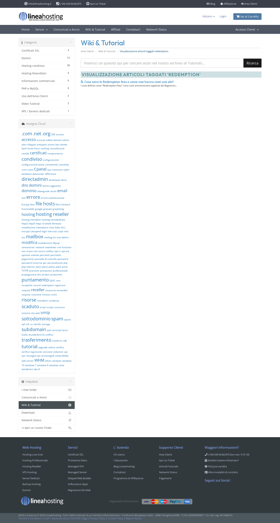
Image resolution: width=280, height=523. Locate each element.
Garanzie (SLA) (60, 518)
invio (51, 227)
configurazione (51, 160)
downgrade (43, 191)
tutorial (30, 346)
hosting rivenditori (31, 219)
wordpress (27, 369)
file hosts (45, 203)
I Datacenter (121, 460)
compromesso (55, 153)
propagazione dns (31, 274)
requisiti (26, 290)
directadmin (35, 179)
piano (45, 266)
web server (28, 360)
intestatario (42, 227)
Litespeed (36, 231)
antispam (42, 144)
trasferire (57, 340)
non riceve (27, 251)
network (40, 247)
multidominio (45, 243)
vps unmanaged (45, 355)
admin (65, 140)
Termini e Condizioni (30, 518)
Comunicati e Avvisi (66, 29)
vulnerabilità (61, 355)
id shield (46, 223)
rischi (54, 294)
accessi (60, 134)
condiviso (32, 159)
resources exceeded (56, 290)
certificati (38, 153)
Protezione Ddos (77, 460)
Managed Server (77, 472)
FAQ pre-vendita (216, 466)
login (44, 231)
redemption (47, 285)
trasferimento (36, 340)
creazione (57, 169)
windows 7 (30, 365)
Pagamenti (165, 478)
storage (46, 324)
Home (25, 29)
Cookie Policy (115, 518)
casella (25, 153)
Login (223, 16)
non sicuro (39, 251)
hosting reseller (52, 214)
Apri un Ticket (96, 3)
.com (27, 133)
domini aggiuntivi (51, 185)
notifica (50, 251)
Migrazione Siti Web (79, 490)
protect (46, 274)
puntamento (35, 279)
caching (45, 148)
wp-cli (37, 369)
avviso (51, 144)
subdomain (34, 329)
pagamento (28, 259)
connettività (51, 164)
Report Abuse (133, 518)
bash (24, 148)
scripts (50, 307)
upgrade (42, 347)
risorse (29, 299)
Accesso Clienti (247, 29)
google (39, 209)
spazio (67, 319)
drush (53, 191)
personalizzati (55, 263)
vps (66, 351)
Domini (26, 490)
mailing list (50, 237)
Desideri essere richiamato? (222, 460)
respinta (26, 294)
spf (23, 324)
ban (57, 144)
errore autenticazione (52, 198)
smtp (45, 312)
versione (47, 351)
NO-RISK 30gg (79, 518)
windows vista (56, 365)
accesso (29, 139)
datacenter (38, 174)
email (62, 190)
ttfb (65, 340)
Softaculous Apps (78, 484)
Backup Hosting (31, 484)
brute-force (34, 148)
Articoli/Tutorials (168, 466)
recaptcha (27, 285)
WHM (39, 360)
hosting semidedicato (53, 219)
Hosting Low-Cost (32, 454)
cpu (49, 169)
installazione (28, 227)
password (63, 259)
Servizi (41, 29)
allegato (31, 144)
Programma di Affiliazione (128, 478)
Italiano (208, 16)
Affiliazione (228, 3)
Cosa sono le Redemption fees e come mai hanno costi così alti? (127, 82)
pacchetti (45, 255)
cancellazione (57, 148)
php (65, 263)
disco (64, 180)
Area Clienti (249, 3)
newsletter (51, 247)
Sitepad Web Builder (79, 478)
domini (35, 185)
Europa (25, 204)
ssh (27, 324)
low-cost (52, 231)
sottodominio (36, 318)
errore (33, 197)
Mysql (56, 243)
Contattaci (120, 472)
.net (37, 133)
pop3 (58, 266)
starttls (37, 324)
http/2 (25, 223)
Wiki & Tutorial (95, 29)
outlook (35, 255)
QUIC (52, 280)
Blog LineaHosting (124, 466)
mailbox (34, 236)
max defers (63, 237)
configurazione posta (33, 164)
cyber (66, 169)
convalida (64, 164)
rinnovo (46, 294)
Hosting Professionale (35, 460)
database (27, 174)
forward (65, 204)
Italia (57, 227)
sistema (26, 313)
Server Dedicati (31, 478)
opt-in (57, 251)
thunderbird (35, 334)
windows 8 (42, 365)
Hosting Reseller (31, 466)
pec (45, 263)
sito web (35, 313)
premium (34, 270)
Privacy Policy (97, 518)
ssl (31, 324)
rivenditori (42, 300)
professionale (60, 270)
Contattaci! (133, 29)
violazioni (58, 351)
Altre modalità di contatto (221, 472)
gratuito (47, 209)
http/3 (32, 223)
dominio (29, 190)
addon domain (54, 140)
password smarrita (32, 263)
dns (25, 185)
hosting (28, 214)
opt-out (65, 251)
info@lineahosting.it (37, 3)
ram (58, 280)
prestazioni (46, 270)
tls (43, 334)
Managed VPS (76, 466)
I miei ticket (47, 390)
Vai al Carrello (247, 16)
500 (53, 134)
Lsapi (60, 231)
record (36, 285)
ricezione (36, 294)
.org (46, 133)
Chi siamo (119, 454)
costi (24, 169)
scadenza (54, 300)
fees (32, 204)
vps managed (29, 355)
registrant (60, 285)
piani (38, 266)
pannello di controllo (46, 259)
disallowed (54, 180)
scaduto (30, 306)
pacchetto (55, 255)
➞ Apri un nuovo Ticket (47, 427)
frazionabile (28, 209)
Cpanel (40, 169)
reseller (38, 289)
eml (24, 198)
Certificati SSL (76, 454)
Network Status (156, 29)
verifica (60, 347)
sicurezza (59, 307)
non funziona (64, 247)
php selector (28, 266)
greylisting (58, 209)
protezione (56, 274)
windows (56, 360)
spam (57, 318)
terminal (56, 330)
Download (47, 412)
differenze (50, 174)
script (43, 307)
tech (49, 330)
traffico (49, 334)
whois (48, 360)
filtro (58, 204)
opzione (26, 255)
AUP (47, 518)
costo (30, 169)
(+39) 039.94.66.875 (68, 3)
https (38, 223)
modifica (29, 242)
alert (24, 144)
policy (52, 266)
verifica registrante (32, 351)
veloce (51, 347)
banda (63, 144)
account (41, 140)
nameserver (28, 247)
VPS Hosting (29, 472)
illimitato (56, 223)
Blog (211, 3)
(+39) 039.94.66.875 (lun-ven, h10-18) (227, 454)
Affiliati (115, 29)
